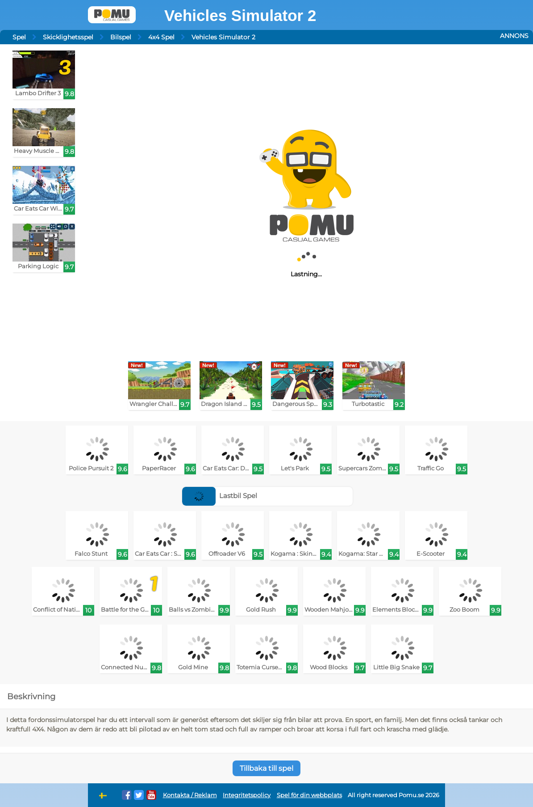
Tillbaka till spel (266, 768)
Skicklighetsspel (68, 37)
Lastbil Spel (220, 495)
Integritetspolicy (247, 795)
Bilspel (120, 37)
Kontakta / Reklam (190, 795)
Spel (19, 37)
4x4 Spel (161, 37)
